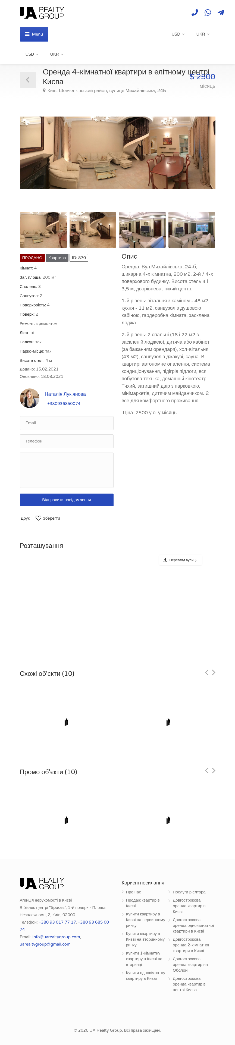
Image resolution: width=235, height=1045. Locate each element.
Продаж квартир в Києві (143, 903)
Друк (25, 518)
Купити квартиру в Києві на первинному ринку (145, 920)
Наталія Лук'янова (65, 394)
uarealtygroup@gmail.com (45, 944)
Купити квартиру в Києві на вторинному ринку (145, 939)
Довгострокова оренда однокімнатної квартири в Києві (193, 925)
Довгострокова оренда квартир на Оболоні (190, 964)
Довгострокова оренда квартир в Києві (189, 906)
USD (176, 34)
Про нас (133, 892)
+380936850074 (64, 403)
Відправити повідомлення (66, 499)
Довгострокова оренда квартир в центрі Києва (189, 984)
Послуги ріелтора (189, 892)
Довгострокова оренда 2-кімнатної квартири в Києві (191, 945)
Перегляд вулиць (184, 560)
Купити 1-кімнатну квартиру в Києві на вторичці (144, 959)
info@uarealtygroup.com (56, 936)
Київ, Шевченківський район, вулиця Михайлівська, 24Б (106, 90)
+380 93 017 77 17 (57, 922)
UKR (200, 34)
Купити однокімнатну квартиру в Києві (145, 975)
